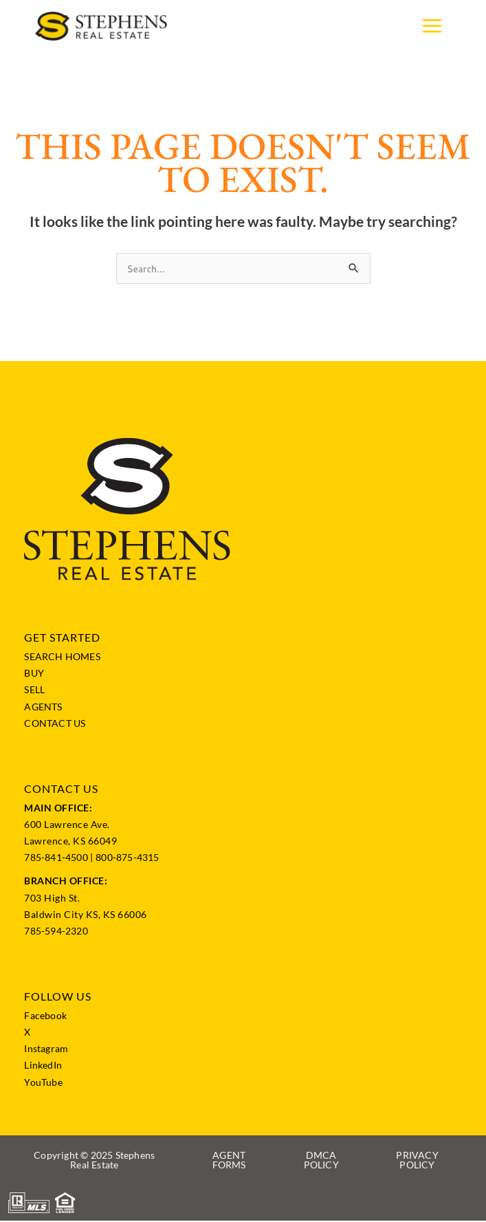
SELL (34, 691)
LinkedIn (43, 1066)
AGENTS (43, 707)
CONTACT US (54, 724)
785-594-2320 (55, 931)
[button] (94, 1161)
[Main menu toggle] (432, 26)
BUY (34, 674)
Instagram (46, 1050)
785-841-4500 (55, 858)
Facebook (45, 1016)
